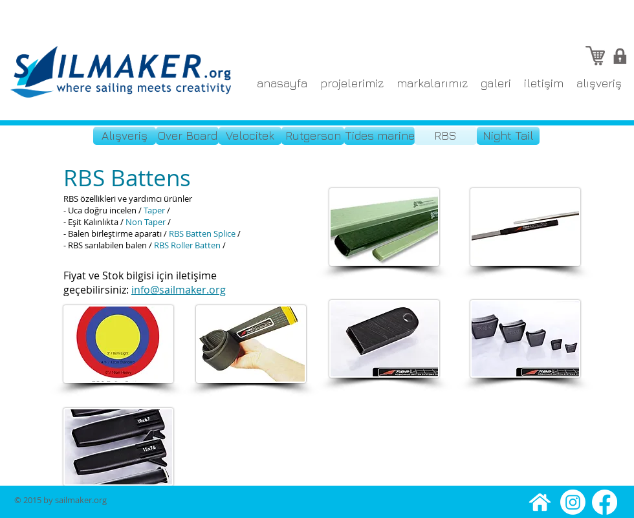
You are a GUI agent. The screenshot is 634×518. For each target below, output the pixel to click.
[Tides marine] (379, 136)
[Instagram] (572, 502)
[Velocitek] (250, 136)
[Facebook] (604, 502)
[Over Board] (187, 136)
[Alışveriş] (124, 136)
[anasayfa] (540, 502)
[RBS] (445, 136)
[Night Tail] (508, 136)
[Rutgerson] (312, 136)
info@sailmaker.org (178, 290)
